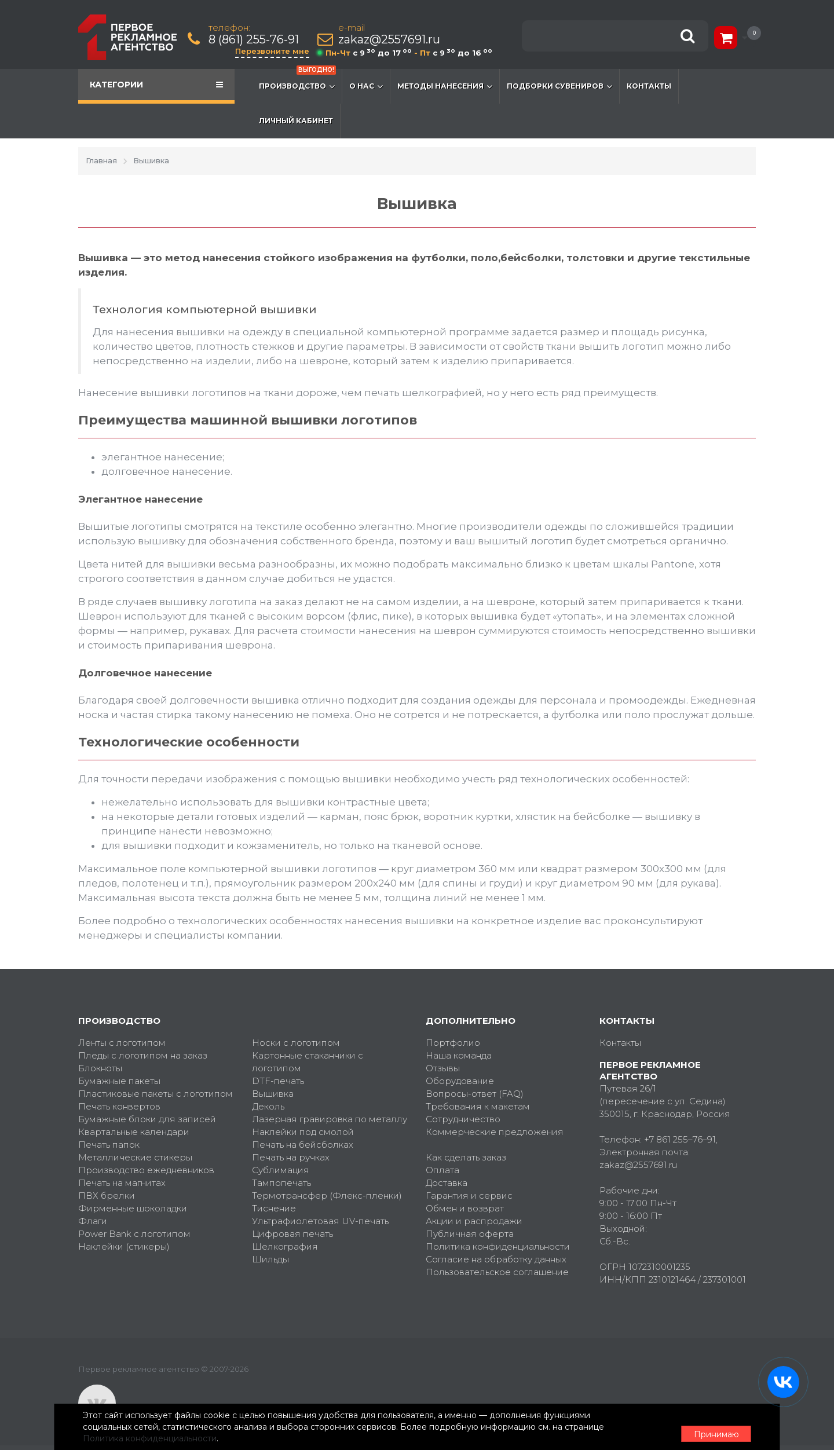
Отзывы (443, 1068)
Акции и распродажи (474, 1220)
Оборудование (460, 1080)
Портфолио (453, 1042)
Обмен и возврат (465, 1208)
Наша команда (459, 1055)
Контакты (649, 86)
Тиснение (274, 1208)
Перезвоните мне (273, 51)
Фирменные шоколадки (132, 1208)
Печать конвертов (119, 1106)
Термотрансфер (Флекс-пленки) (327, 1195)
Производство (297, 80)
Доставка (446, 1182)
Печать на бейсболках (302, 1144)
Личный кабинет (296, 120)
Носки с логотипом (296, 1042)
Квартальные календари (133, 1131)
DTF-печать (278, 1080)
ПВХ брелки (106, 1195)
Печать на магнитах (122, 1182)
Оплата (442, 1170)
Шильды (270, 1259)
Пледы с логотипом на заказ (142, 1055)
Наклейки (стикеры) (124, 1246)
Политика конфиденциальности (498, 1246)
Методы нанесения (444, 86)
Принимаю (692, 1427)
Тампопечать (281, 1182)
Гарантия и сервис (469, 1195)
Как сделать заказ (466, 1157)
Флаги (92, 1220)
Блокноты (100, 1068)
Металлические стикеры (135, 1157)
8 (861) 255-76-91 (255, 40)
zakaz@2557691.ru (390, 40)
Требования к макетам (478, 1106)
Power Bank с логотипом (134, 1233)
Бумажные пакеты (119, 1080)
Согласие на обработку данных (496, 1259)
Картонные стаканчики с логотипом (307, 1062)
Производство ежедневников (146, 1170)
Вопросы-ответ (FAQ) (475, 1093)
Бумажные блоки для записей (147, 1119)
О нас (366, 86)
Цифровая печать (292, 1233)
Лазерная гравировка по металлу (329, 1119)
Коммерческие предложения (495, 1131)
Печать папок (109, 1144)
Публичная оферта (470, 1233)
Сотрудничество (463, 1119)
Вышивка (273, 1093)
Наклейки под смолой (303, 1131)
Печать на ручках (291, 1157)
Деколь (268, 1106)
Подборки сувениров (559, 86)
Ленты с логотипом (122, 1042)
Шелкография (285, 1246)
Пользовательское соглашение (497, 1271)
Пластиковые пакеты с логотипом (155, 1093)
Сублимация (280, 1170)
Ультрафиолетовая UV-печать (320, 1220)
